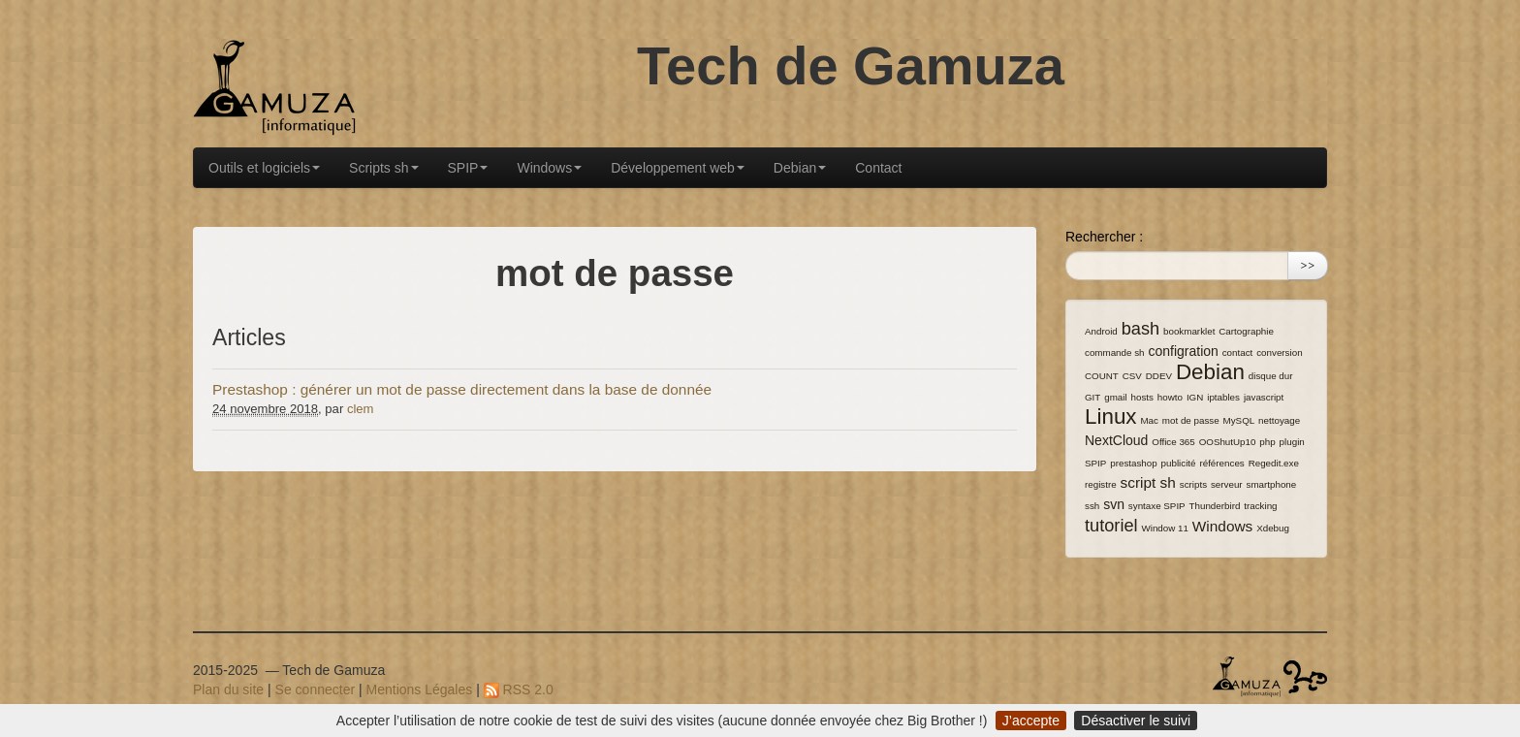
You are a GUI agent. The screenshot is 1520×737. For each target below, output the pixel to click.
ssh (1092, 505)
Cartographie (1246, 331)
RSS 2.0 (519, 689)
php (1267, 441)
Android (1101, 331)
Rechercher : (1104, 236)
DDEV (1159, 375)
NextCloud (1116, 440)
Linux (1111, 416)
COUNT (1102, 375)
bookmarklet (1189, 331)
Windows (549, 168)
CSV (1132, 375)
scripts (1193, 484)
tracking (1260, 505)
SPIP (468, 168)
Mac (1149, 420)
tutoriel (1111, 525)
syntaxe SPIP (1157, 505)
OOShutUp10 (1227, 441)
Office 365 (1173, 441)
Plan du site (228, 689)
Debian (800, 168)
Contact (878, 168)
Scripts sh (383, 168)
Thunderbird (1215, 505)
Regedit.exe (1274, 463)
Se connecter (315, 689)
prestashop (1133, 463)
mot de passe (1190, 420)
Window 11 (1164, 528)
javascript (1263, 397)
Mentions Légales (419, 689)
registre (1101, 484)
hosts (1142, 397)
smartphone (1272, 484)
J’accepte (1031, 720)
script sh (1148, 482)
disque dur (1271, 375)
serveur (1227, 484)
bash (1140, 328)
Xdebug (1272, 528)
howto (1170, 397)
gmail (1115, 397)
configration (1183, 351)
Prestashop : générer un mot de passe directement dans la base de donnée (462, 389)
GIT (1092, 397)
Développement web (677, 168)
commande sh (1115, 352)
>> (1307, 265)
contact (1237, 352)
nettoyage (1279, 420)
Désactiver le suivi (1135, 720)
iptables (1223, 397)
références (1221, 463)
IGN (1195, 397)
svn (1113, 504)
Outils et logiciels (264, 168)
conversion (1279, 352)
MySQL (1239, 420)
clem (360, 408)
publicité (1178, 463)
